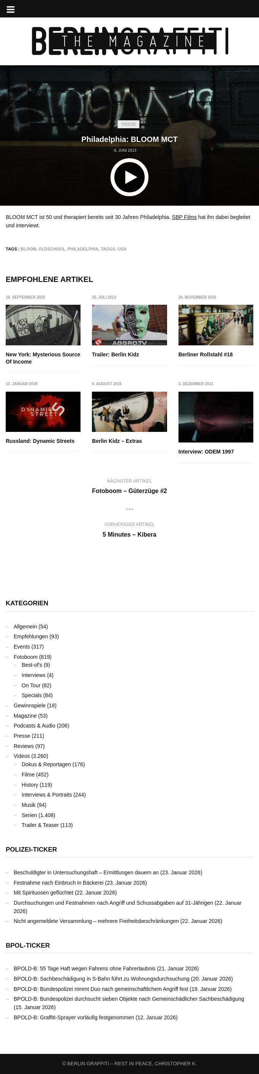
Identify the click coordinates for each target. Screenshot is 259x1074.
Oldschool (52, 249)
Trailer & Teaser (40, 825)
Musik (29, 805)
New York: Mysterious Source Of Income (43, 358)
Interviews (34, 675)
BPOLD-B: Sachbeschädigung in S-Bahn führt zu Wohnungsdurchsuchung (102, 979)
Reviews (24, 746)
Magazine (25, 716)
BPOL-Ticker (28, 945)
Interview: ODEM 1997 (206, 452)
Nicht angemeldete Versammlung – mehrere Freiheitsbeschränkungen (96, 921)
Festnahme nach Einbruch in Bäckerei (59, 883)
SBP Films (184, 217)
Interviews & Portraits (47, 795)
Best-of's (32, 665)
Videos (129, 124)
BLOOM (28, 249)
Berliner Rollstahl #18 (205, 354)
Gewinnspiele (30, 705)
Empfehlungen (31, 636)
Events (22, 647)
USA (122, 249)
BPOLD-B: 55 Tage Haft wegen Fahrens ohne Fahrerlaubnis (84, 968)
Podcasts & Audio (34, 726)
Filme (28, 775)
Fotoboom (26, 657)
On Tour (31, 685)
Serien (29, 815)
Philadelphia (83, 249)
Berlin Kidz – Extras (117, 441)
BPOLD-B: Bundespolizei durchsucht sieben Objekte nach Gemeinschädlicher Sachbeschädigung (129, 999)
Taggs (108, 249)
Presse (22, 736)
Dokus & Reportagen (46, 764)
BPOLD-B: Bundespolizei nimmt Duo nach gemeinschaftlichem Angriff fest (101, 989)
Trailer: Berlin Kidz (115, 354)
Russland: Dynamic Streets (40, 441)
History (30, 785)
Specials (32, 695)
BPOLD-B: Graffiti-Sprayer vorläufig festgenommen (74, 1017)
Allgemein (25, 627)
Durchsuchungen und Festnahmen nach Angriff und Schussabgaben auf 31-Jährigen (113, 903)
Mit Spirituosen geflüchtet (43, 893)
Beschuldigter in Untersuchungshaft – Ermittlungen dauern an (86, 872)
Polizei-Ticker (31, 849)
